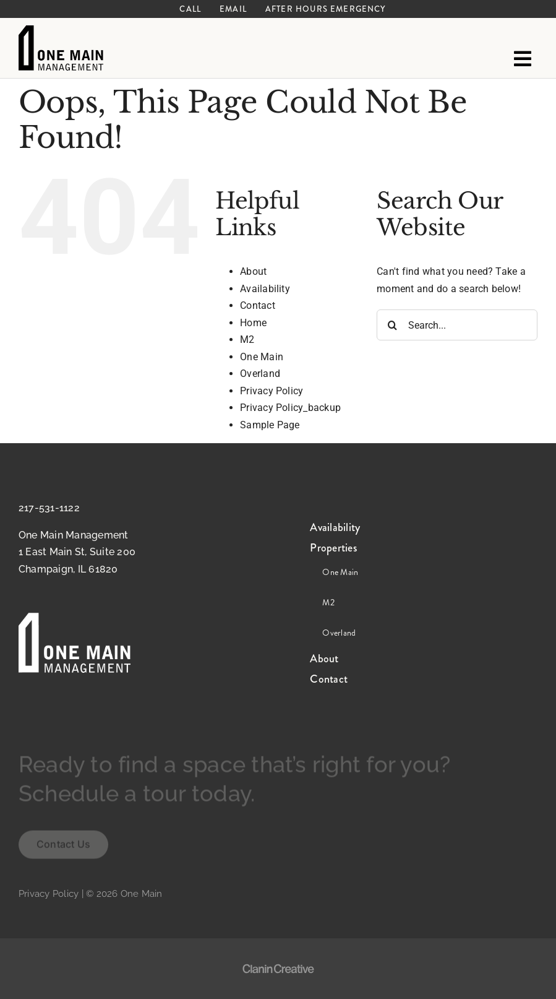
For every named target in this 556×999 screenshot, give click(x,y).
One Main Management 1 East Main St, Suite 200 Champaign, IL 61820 (77, 552)
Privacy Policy (271, 391)
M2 (247, 339)
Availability (265, 289)
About (253, 271)
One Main (261, 357)
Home (253, 323)
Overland (260, 373)
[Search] (392, 324)
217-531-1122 (49, 508)
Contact (257, 305)
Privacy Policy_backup (290, 407)
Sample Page (270, 425)
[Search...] (457, 324)
